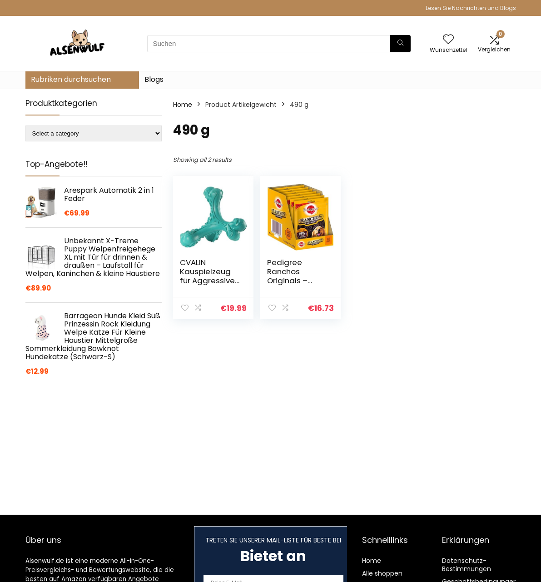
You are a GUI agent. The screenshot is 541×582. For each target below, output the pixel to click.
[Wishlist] (448, 39)
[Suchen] (400, 43)
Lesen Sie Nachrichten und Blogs (471, 8)
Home (182, 104)
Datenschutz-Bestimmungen (466, 564)
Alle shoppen (382, 573)
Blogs (154, 79)
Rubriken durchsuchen (71, 79)
